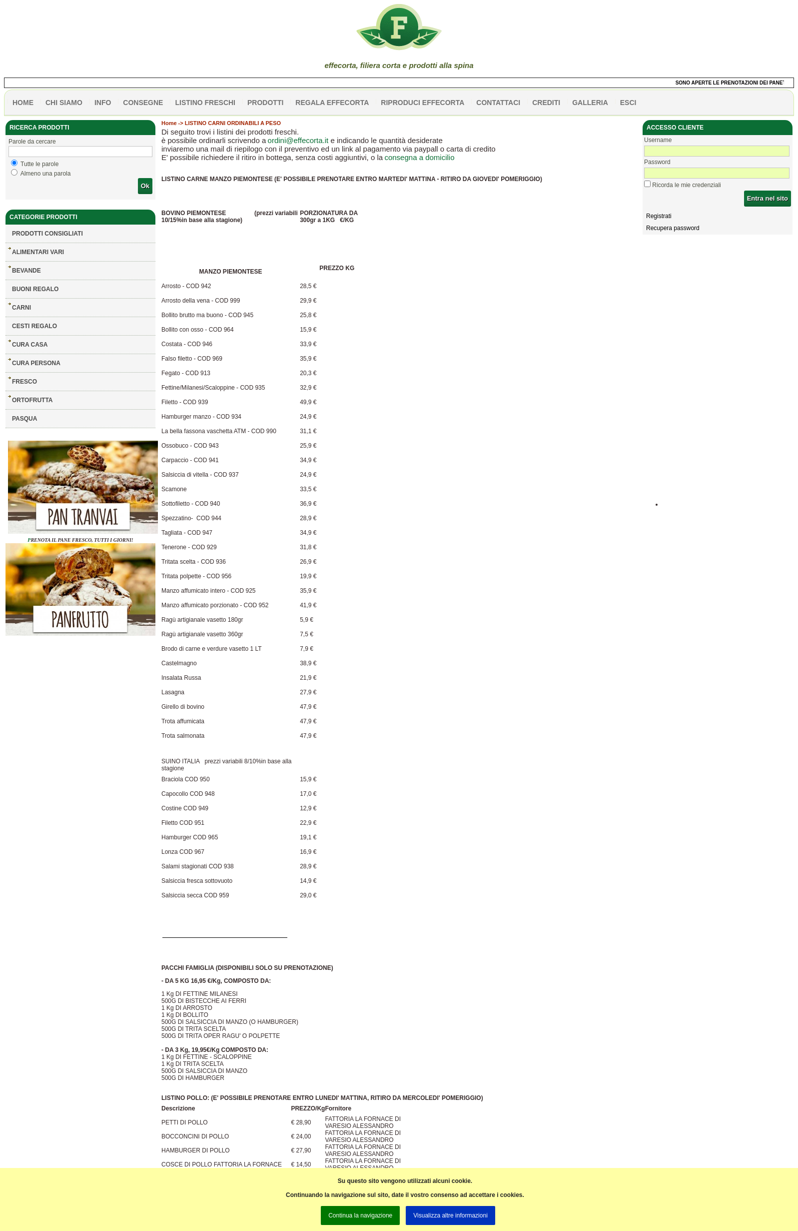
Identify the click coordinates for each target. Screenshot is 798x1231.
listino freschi (205, 103)
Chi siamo (63, 103)
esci (628, 103)
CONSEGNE (143, 103)
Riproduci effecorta (422, 103)
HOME (22, 103)
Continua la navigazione (360, 1215)
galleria (590, 103)
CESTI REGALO (34, 326)
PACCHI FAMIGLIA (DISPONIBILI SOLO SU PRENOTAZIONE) (247, 967)
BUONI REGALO (35, 289)
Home (169, 123)
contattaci (498, 103)
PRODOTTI (265, 103)
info (102, 103)
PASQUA (24, 418)
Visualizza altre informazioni (450, 1215)
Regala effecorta (332, 103)
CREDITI (546, 103)
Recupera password (673, 228)
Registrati (659, 216)
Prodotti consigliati (47, 233)
